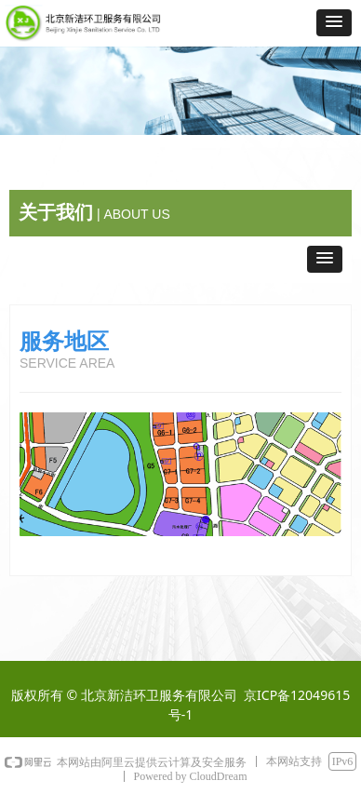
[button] (334, 22)
